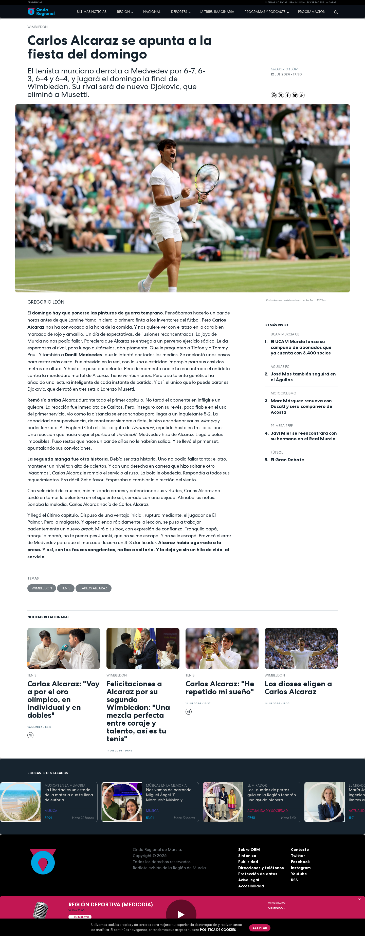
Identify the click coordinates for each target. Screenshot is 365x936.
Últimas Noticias (276, 2)
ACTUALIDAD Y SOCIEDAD (267, 811)
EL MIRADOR (257, 786)
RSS (294, 880)
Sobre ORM (249, 849)
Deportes (179, 12)
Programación (311, 12)
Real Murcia (297, 2)
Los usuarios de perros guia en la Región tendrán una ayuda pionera (271, 795)
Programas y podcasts (265, 12)
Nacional (151, 12)
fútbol (277, 452)
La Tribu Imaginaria (217, 12)
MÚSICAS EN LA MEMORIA (65, 786)
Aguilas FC (280, 367)
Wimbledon (37, 27)
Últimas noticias (91, 12)
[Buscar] (334, 12)
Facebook (300, 861)
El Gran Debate (287, 460)
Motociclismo (283, 393)
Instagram (301, 867)
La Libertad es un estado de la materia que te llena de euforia (69, 795)
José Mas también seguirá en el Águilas (303, 377)
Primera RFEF (282, 426)
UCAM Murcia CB (285, 334)
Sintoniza (247, 855)
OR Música (276, 907)
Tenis (66, 588)
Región (123, 12)
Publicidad (248, 861)
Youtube (299, 874)
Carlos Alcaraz (94, 588)
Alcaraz (331, 2)
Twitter (298, 855)
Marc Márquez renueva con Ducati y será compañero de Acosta (301, 406)
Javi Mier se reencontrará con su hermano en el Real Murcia (304, 436)
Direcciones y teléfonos (261, 867)
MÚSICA (51, 811)
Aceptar (260, 928)
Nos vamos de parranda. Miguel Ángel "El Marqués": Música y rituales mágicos (169, 795)
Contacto (300, 849)
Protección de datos (258, 874)
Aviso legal (248, 880)
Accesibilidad (251, 886)
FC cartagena (315, 2)
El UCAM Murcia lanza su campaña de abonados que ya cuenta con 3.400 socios (301, 347)
